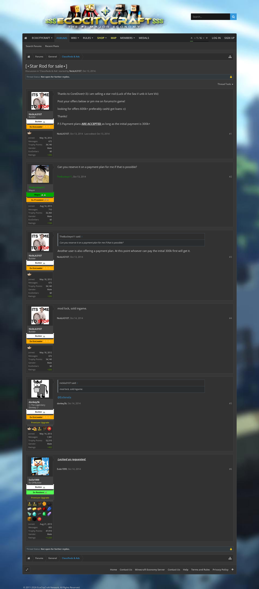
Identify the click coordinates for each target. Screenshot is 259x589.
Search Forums (34, 46)
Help (185, 569)
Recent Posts (52, 46)
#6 (230, 469)
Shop (100, 38)
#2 (230, 176)
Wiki (74, 38)
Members (126, 38)
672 (50, 141)
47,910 (49, 530)
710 (50, 209)
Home (113, 569)
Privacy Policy (220, 569)
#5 (230, 403)
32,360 (49, 212)
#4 (230, 318)
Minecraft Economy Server (150, 569)
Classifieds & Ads (49, 71)
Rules (87, 38)
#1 (230, 133)
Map (113, 38)
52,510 (49, 440)
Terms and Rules (200, 569)
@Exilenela (64, 397)
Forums (62, 38)
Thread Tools (226, 84)
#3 (230, 257)
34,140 (49, 144)
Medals (144, 38)
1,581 (49, 437)
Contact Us (126, 569)
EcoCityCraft (41, 38)
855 (50, 527)
